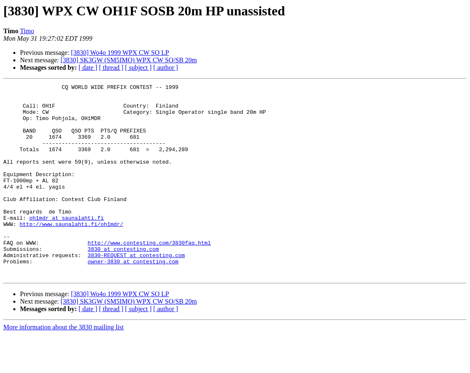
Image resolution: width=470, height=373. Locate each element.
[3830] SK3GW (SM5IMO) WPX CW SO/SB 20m (129, 60)
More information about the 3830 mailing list (63, 365)
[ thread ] (111, 67)
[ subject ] (138, 67)
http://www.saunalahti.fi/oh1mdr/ (71, 252)
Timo (27, 30)
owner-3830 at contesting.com (133, 297)
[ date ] (88, 67)
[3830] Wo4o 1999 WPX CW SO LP (120, 52)
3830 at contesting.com (123, 282)
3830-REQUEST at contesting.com (136, 290)
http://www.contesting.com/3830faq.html (149, 275)
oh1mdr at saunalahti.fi (66, 245)
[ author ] (165, 67)
